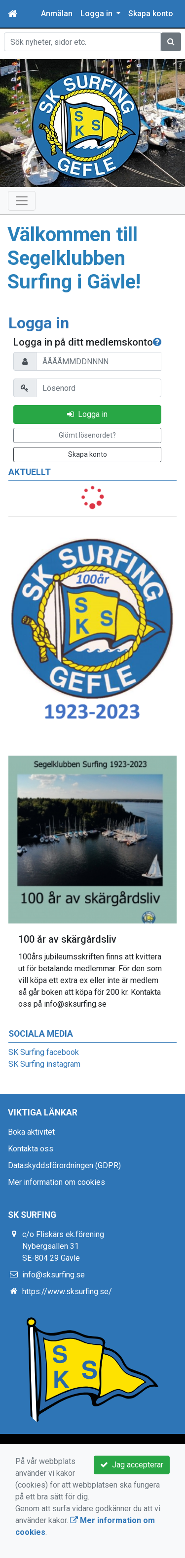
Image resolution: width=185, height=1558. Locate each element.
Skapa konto (150, 13)
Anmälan (57, 13)
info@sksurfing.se (53, 1274)
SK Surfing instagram (44, 1064)
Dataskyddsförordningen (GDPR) (64, 1165)
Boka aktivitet (31, 1132)
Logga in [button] (97, 13)
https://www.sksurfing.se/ (67, 1291)
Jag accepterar (131, 1464)
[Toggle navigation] (22, 201)
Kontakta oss (30, 1148)
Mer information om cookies (56, 1182)
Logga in (87, 414)
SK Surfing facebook (43, 1052)
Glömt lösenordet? (87, 435)
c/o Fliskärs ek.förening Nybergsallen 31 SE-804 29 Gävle (63, 1246)
